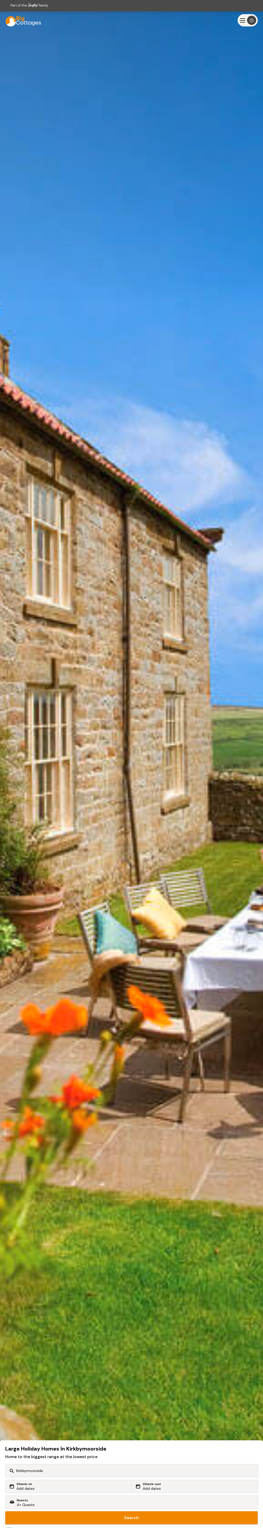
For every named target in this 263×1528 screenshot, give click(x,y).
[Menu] (248, 20)
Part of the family (29, 5)
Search (131, 1517)
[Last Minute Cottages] (21, 20)
